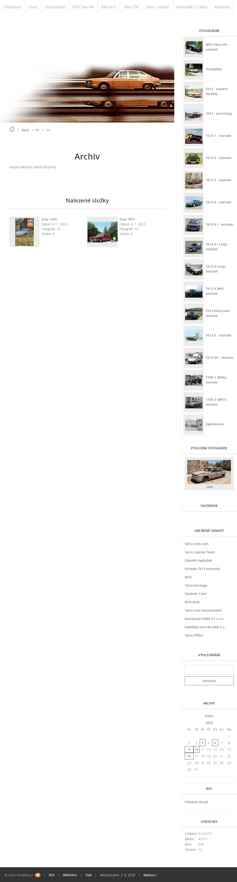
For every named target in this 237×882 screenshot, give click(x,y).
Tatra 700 (131, 6)
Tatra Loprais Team (200, 552)
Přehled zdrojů (196, 802)
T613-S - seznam (218, 335)
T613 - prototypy (219, 113)
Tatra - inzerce (157, 6)
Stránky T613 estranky (202, 569)
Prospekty (214, 69)
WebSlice (70, 875)
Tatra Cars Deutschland (203, 610)
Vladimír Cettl (195, 593)
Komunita (222, 6)
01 (37, 130)
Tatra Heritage (196, 585)
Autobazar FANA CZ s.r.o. (204, 618)
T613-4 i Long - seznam (217, 246)
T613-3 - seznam (218, 180)
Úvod (33, 6)
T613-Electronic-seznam (218, 313)
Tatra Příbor (194, 635)
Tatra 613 (108, 6)
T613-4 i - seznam (219, 224)
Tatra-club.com (196, 544)
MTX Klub (192, 602)
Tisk (88, 875)
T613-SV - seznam (219, 357)
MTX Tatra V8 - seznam (217, 47)
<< (189, 716)
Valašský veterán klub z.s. (205, 627)
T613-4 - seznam (218, 202)
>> (229, 716)
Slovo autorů (55, 6)
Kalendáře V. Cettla (191, 6)
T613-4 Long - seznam (216, 268)
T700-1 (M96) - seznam (217, 379)
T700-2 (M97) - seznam (217, 402)
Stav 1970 (49, 219)
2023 (25, 130)
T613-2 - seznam (218, 158)
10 (196, 749)
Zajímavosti (215, 424)
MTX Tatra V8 (83, 6)
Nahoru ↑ (150, 875)
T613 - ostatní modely (217, 91)
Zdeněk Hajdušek (198, 560)
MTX (188, 577)
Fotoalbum (12, 6)
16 (189, 756)
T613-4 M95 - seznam (216, 291)
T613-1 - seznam (218, 135)
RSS (52, 875)
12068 (209, 487)
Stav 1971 (127, 219)
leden (209, 716)
